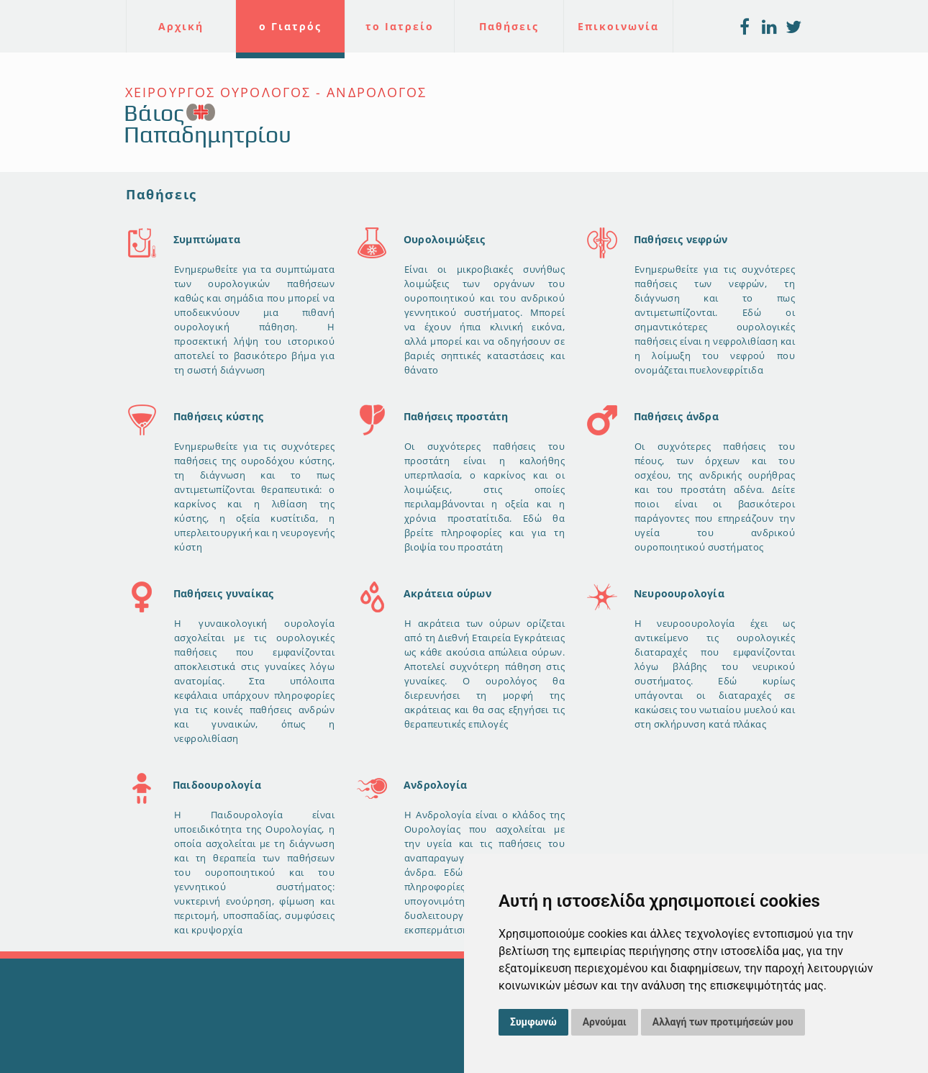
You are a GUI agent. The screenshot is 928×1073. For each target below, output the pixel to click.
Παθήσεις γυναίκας (223, 593)
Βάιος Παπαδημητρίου (207, 123)
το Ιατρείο (399, 26)
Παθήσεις (509, 26)
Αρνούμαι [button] (605, 1022)
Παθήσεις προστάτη (456, 416)
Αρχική (181, 26)
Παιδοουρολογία (217, 785)
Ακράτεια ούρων (447, 593)
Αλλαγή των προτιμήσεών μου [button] (722, 1022)
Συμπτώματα (206, 239)
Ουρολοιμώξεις (445, 239)
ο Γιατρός (290, 26)
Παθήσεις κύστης (218, 416)
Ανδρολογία (435, 785)
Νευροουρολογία (679, 593)
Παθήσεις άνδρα (676, 416)
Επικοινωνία (618, 26)
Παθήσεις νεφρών (680, 239)
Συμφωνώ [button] (533, 1022)
